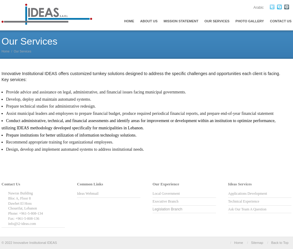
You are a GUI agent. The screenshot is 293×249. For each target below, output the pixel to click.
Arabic (258, 7)
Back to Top (279, 242)
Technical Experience (243, 201)
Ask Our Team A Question (247, 209)
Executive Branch (166, 201)
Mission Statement (181, 21)
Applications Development (247, 193)
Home (129, 21)
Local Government (166, 193)
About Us (148, 21)
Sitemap (257, 242)
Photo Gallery (250, 21)
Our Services (217, 21)
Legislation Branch (167, 209)
